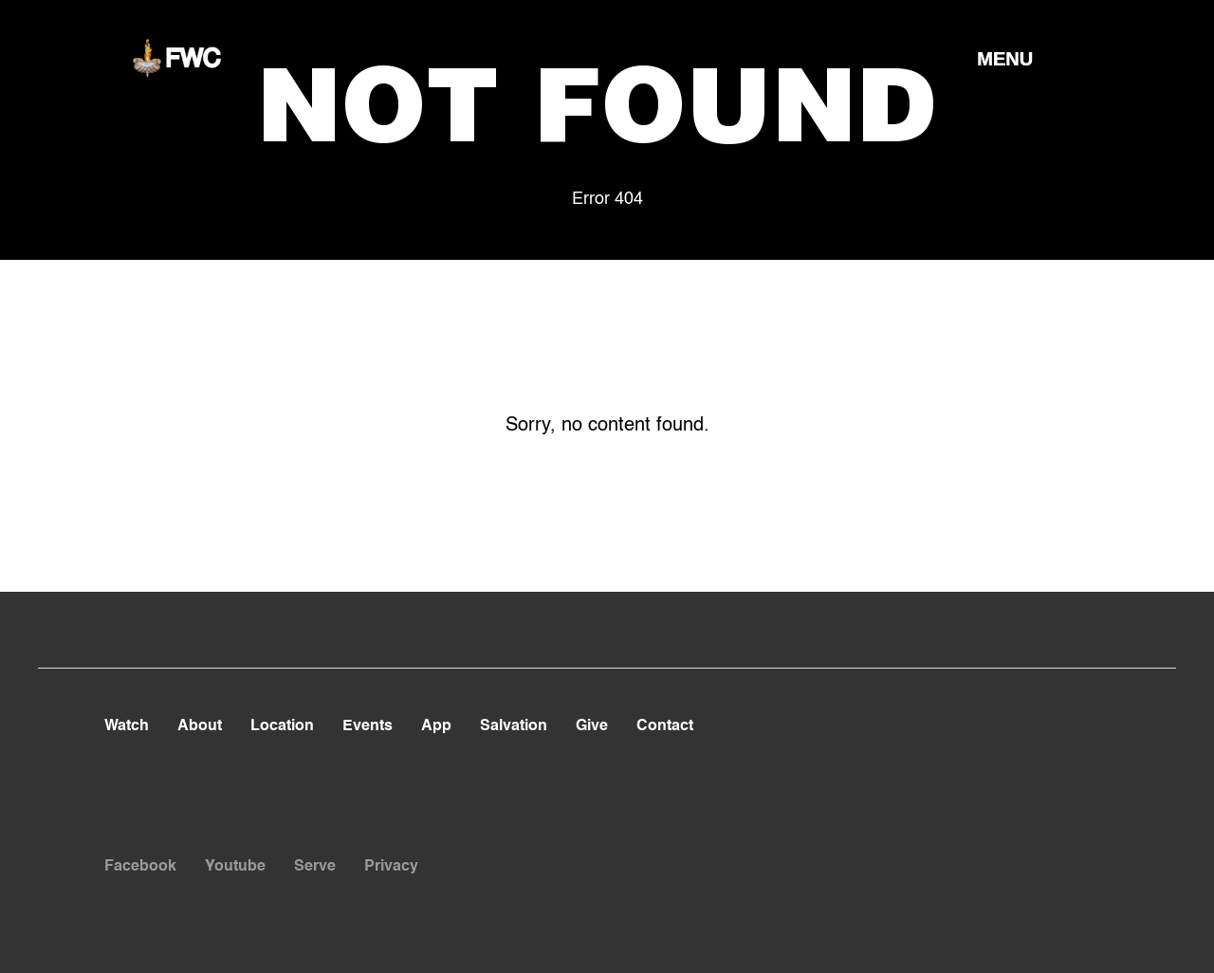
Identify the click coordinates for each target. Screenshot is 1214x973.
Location (282, 726)
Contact (664, 726)
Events (367, 726)
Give (592, 726)
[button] (1005, 58)
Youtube (235, 866)
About (199, 726)
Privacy (391, 866)
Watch (126, 726)
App (436, 726)
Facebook (140, 866)
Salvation (513, 726)
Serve (315, 866)
